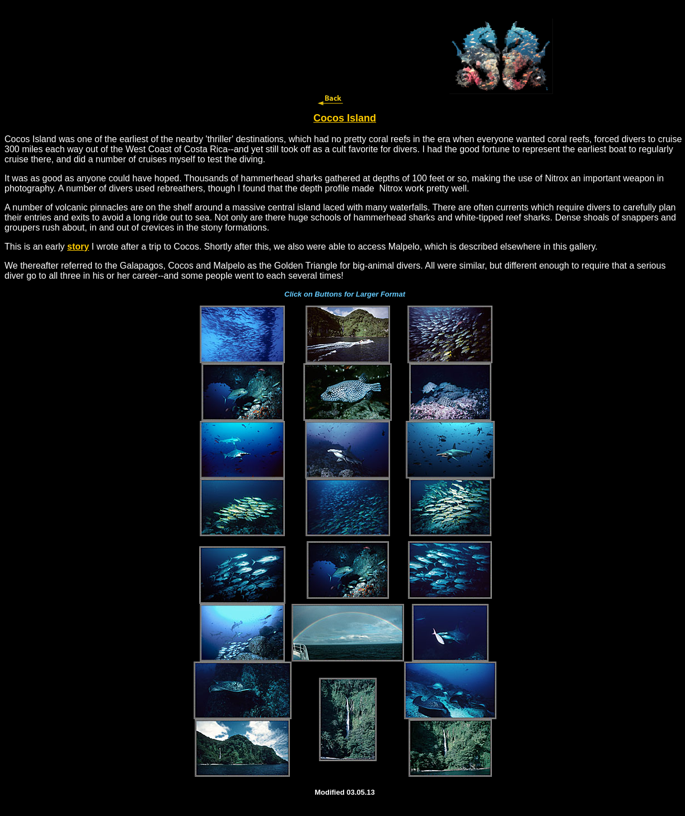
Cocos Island (344, 118)
